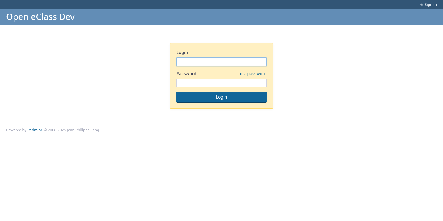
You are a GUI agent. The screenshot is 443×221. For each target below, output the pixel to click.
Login (182, 52)
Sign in (431, 4)
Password (221, 74)
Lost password (252, 73)
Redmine (35, 130)
